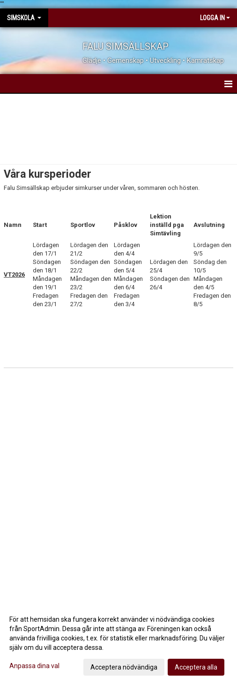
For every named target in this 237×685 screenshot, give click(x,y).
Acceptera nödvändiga (123, 667)
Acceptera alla (196, 667)
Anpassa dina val (34, 666)
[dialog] (118, 643)
